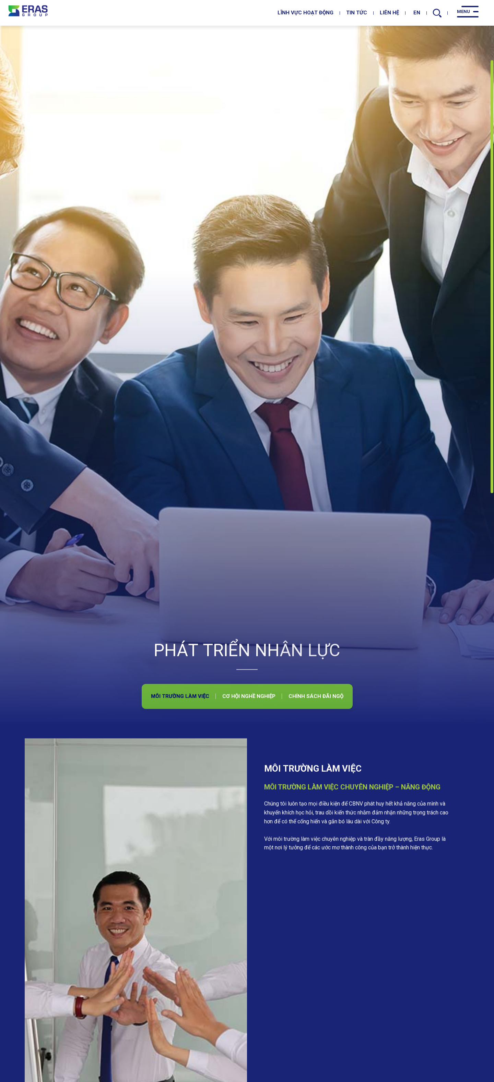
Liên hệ (389, 13)
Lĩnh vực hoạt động (305, 13)
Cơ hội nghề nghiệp (248, 785)
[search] (437, 13)
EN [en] (415, 13)
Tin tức (356, 13)
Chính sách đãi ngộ (316, 785)
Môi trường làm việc (180, 785)
